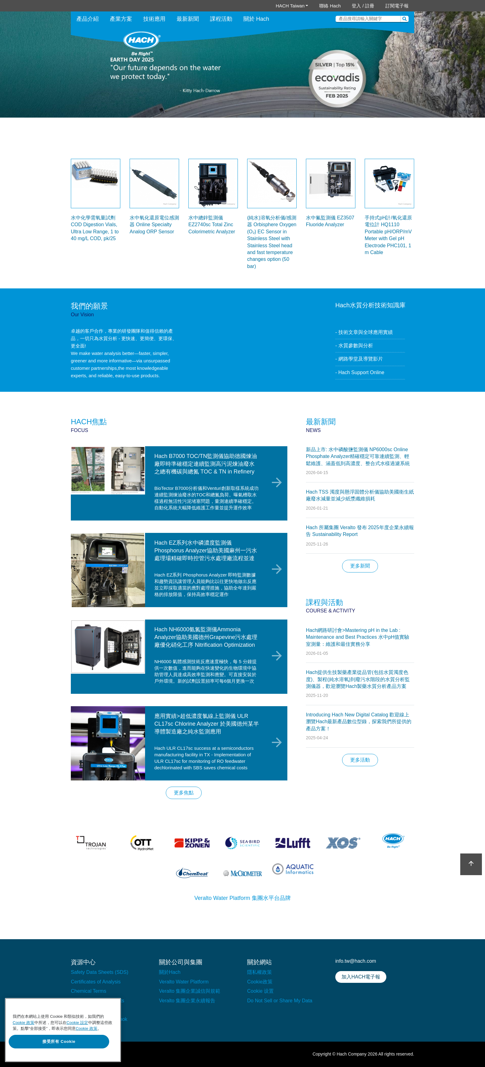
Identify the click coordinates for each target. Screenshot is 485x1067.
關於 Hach (256, 19)
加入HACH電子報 (360, 976)
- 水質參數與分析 (354, 345)
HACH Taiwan (290, 5)
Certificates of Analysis (96, 981)
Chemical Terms (88, 991)
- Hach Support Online (359, 372)
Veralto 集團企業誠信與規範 (189, 991)
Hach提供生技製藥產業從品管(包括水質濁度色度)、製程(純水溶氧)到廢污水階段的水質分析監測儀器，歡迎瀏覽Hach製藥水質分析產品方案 (358, 679)
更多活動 (360, 759)
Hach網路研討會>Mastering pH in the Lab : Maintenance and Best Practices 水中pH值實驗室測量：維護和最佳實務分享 (357, 637)
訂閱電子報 (397, 5)
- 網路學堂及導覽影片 (359, 358)
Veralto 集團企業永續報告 (187, 1000)
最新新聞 (188, 19)
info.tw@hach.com (355, 961)
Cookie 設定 (77, 1022)
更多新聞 (360, 565)
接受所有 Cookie (58, 1041)
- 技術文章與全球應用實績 (364, 332)
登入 (356, 5)
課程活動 (221, 19)
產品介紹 (87, 19)
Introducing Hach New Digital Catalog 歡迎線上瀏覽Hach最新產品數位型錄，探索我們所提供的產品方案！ (358, 721)
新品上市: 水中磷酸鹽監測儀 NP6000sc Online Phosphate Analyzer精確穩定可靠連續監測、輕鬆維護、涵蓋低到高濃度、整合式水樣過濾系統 (358, 456)
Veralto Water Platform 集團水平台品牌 (242, 898)
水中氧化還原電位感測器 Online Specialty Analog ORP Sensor (154, 224)
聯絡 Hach (330, 5)
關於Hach (169, 972)
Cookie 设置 (260, 991)
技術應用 (154, 19)
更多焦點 (184, 792)
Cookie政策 (260, 981)
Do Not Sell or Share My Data (279, 1000)
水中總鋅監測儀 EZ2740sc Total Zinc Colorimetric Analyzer (211, 224)
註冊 (369, 5)
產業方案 (121, 19)
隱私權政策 (259, 972)
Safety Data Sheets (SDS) (99, 972)
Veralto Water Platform (183, 981)
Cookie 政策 (23, 1022)
